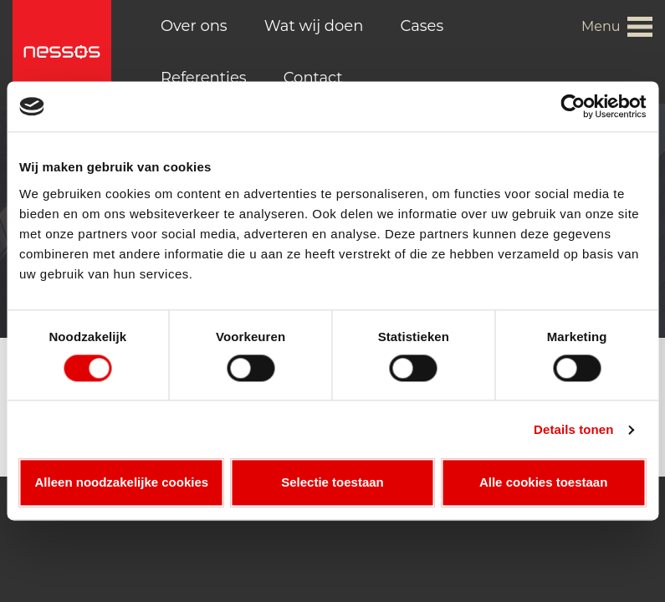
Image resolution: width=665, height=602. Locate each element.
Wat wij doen (314, 26)
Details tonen (573, 429)
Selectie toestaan (332, 483)
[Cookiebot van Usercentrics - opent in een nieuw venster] (572, 106)
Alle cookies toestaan (543, 483)
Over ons (194, 26)
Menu (601, 26)
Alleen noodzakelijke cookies (122, 483)
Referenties (204, 78)
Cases (422, 26)
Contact (313, 78)
